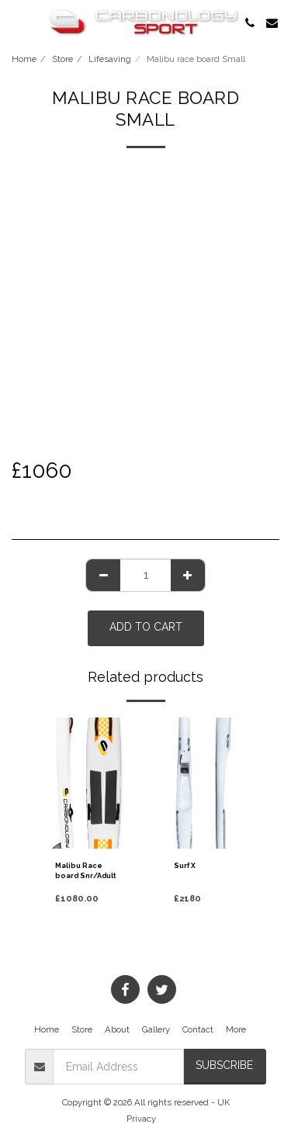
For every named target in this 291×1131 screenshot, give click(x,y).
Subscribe (224, 1065)
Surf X (185, 866)
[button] (17, 22)
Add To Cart (145, 627)
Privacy (141, 1118)
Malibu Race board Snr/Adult (85, 871)
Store (62, 59)
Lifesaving (109, 59)
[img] (86, 783)
